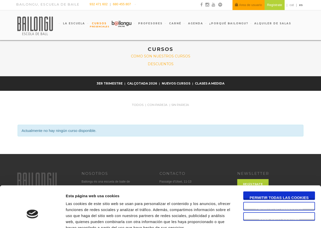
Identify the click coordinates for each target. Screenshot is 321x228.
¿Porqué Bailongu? (228, 23)
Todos (137, 105)
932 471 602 (99, 4)
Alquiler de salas (272, 23)
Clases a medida (209, 83)
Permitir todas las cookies (279, 168)
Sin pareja (180, 105)
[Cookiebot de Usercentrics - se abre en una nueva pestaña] (32, 218)
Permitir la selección (279, 178)
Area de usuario (248, 5)
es (301, 5)
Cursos (96, 25)
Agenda (195, 23)
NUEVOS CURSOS (176, 83)
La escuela (73, 23)
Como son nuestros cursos (160, 56)
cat (292, 5)
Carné (174, 23)
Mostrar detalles (269, 218)
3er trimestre (110, 83)
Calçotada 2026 (142, 83)
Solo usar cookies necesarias (279, 188)
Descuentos (161, 64)
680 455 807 (122, 4)
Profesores (150, 23)
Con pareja (157, 105)
